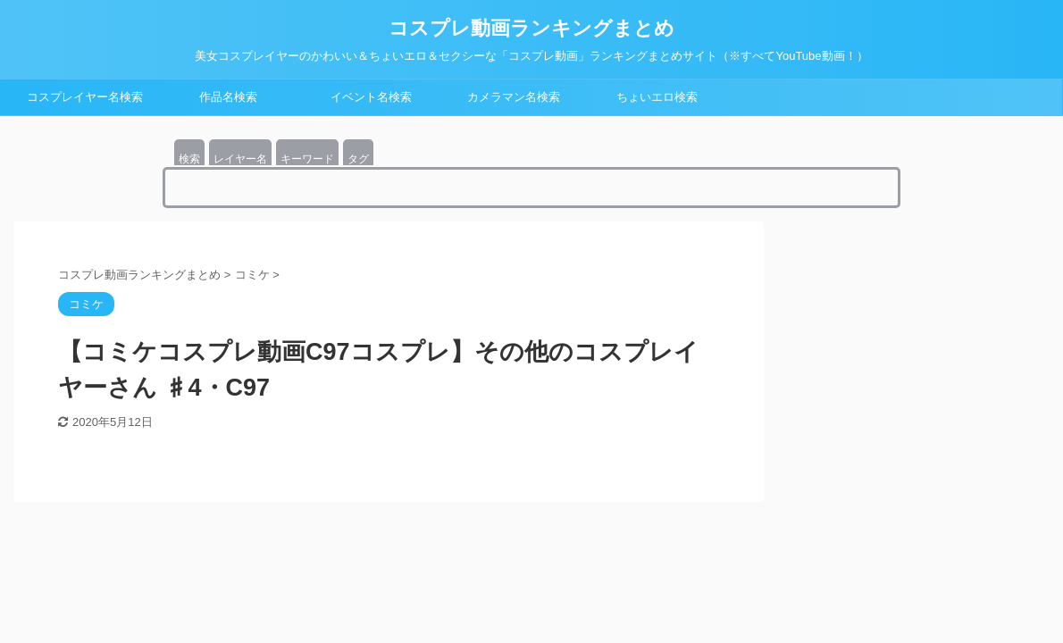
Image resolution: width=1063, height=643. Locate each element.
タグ (358, 159)
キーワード (307, 159)
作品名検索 (228, 97)
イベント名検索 (371, 97)
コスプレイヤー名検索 (85, 97)
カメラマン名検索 (513, 97)
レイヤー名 (240, 159)
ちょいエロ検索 (657, 97)
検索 (189, 159)
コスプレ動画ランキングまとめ (531, 28)
